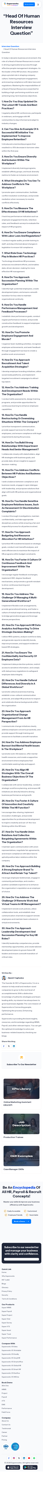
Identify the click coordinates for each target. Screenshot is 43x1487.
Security (5, 1295)
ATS (3, 1401)
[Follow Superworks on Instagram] (14, 1458)
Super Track (6, 1334)
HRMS (4, 1389)
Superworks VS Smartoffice (12, 1362)
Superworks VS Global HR (11, 1365)
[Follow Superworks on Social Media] (34, 1458)
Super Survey (7, 1323)
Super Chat (6, 1319)
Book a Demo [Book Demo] (29, 4)
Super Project (7, 1315)
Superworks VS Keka (9, 1347)
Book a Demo (21, 1221)
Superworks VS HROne (10, 1377)
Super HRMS (6, 1307)
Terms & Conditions (9, 1299)
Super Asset (6, 1330)
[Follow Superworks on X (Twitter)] (19, 1458)
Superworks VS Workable (11, 1350)
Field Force (6, 1412)
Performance (7, 1408)
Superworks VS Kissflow (11, 1373)
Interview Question (10, 46)
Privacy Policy (7, 1291)
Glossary (5, 1287)
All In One (5, 1386)
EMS (3, 1405)
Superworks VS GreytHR (11, 1358)
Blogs (4, 1284)
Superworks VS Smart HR (11, 1369)
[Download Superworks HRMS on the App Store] (13, 1467)
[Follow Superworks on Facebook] (9, 1458)
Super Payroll (7, 1311)
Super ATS (6, 1326)
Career (4, 1432)
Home (4, 1272)
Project (4, 1393)
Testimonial (6, 1428)
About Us (5, 1421)
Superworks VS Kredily (10, 1354)
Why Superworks (8, 1276)
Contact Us (6, 1425)
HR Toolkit (6, 1280)
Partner (4, 1436)
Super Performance (9, 1338)
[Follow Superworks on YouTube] (29, 1458)
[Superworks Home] (11, 6)
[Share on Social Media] (4, 1046)
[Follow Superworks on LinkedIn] (24, 1458)
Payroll (4, 1397)
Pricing (4, 1440)
